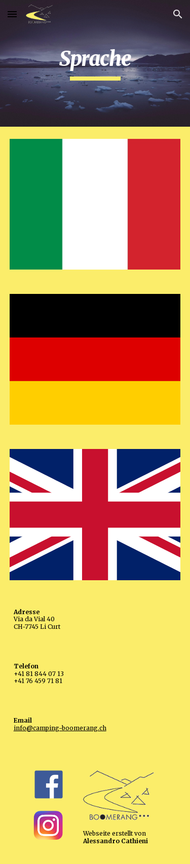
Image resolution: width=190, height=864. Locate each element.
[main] (95, 63)
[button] (12, 14)
